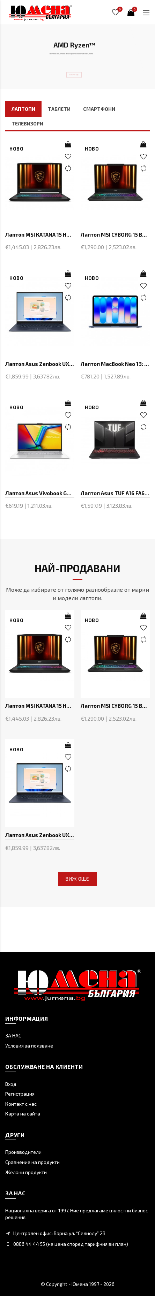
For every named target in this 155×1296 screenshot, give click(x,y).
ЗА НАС (13, 1035)
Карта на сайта (22, 1114)
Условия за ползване (29, 1046)
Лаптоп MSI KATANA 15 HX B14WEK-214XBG (39, 234)
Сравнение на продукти (32, 1162)
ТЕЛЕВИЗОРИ (27, 123)
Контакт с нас (21, 1104)
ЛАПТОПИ (23, 109)
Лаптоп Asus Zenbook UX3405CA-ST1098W (39, 364)
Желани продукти (26, 1172)
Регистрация (20, 1094)
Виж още (77, 879)
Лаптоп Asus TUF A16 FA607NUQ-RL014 (115, 493)
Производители (23, 1152)
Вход (10, 1084)
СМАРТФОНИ (99, 109)
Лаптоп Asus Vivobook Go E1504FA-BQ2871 (39, 493)
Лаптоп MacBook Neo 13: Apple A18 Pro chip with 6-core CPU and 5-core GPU (115, 364)
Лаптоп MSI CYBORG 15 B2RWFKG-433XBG (115, 234)
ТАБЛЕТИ (59, 109)
